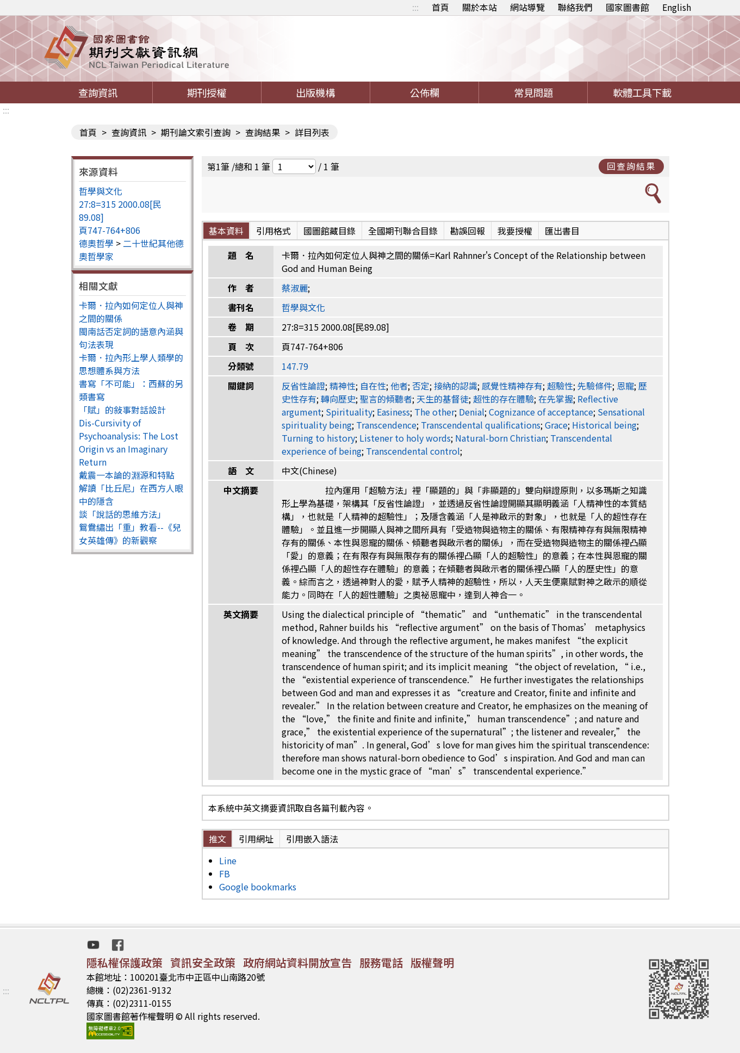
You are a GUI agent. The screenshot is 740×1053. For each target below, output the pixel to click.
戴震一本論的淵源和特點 (127, 474)
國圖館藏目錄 (329, 230)
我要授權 (515, 230)
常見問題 (533, 92)
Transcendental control (413, 450)
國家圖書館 (627, 7)
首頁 (440, 7)
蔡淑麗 (295, 287)
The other (434, 411)
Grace (556, 424)
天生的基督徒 (442, 398)
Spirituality (349, 411)
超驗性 (560, 385)
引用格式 (273, 230)
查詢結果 (262, 132)
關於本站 (479, 7)
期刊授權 (206, 92)
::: (415, 7)
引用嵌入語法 (312, 838)
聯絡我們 (575, 7)
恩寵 (625, 385)
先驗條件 (594, 385)
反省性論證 (303, 385)
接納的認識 (455, 385)
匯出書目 (562, 230)
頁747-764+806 (109, 230)
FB (224, 873)
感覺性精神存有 (512, 385)
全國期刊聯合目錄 (403, 230)
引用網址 (256, 838)
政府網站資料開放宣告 (297, 962)
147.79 (295, 366)
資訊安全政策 (202, 962)
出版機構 (315, 92)
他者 (399, 385)
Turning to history (318, 437)
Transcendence (386, 424)
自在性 (373, 385)
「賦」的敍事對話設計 (122, 409)
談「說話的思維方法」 (122, 514)
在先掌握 (555, 398)
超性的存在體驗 (503, 398)
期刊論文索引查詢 (196, 132)
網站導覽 (527, 7)
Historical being (604, 424)
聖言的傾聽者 (386, 398)
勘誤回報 (467, 230)
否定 (421, 385)
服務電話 (381, 962)
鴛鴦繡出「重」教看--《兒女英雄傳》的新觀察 (130, 534)
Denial (471, 411)
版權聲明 (432, 962)
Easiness (393, 411)
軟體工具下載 (642, 92)
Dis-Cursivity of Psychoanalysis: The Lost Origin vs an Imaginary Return (128, 442)
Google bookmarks (257, 886)
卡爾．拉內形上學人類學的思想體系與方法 (131, 364)
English (676, 7)
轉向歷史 (338, 398)
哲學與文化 (100, 190)
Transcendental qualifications (480, 424)
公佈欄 (424, 92)
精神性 (342, 385)
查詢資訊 (97, 92)
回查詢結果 (631, 165)
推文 (217, 838)
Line (228, 860)
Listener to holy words (405, 437)
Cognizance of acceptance (541, 411)
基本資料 (226, 230)
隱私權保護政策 (124, 962)
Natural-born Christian (500, 437)
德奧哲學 (96, 243)
